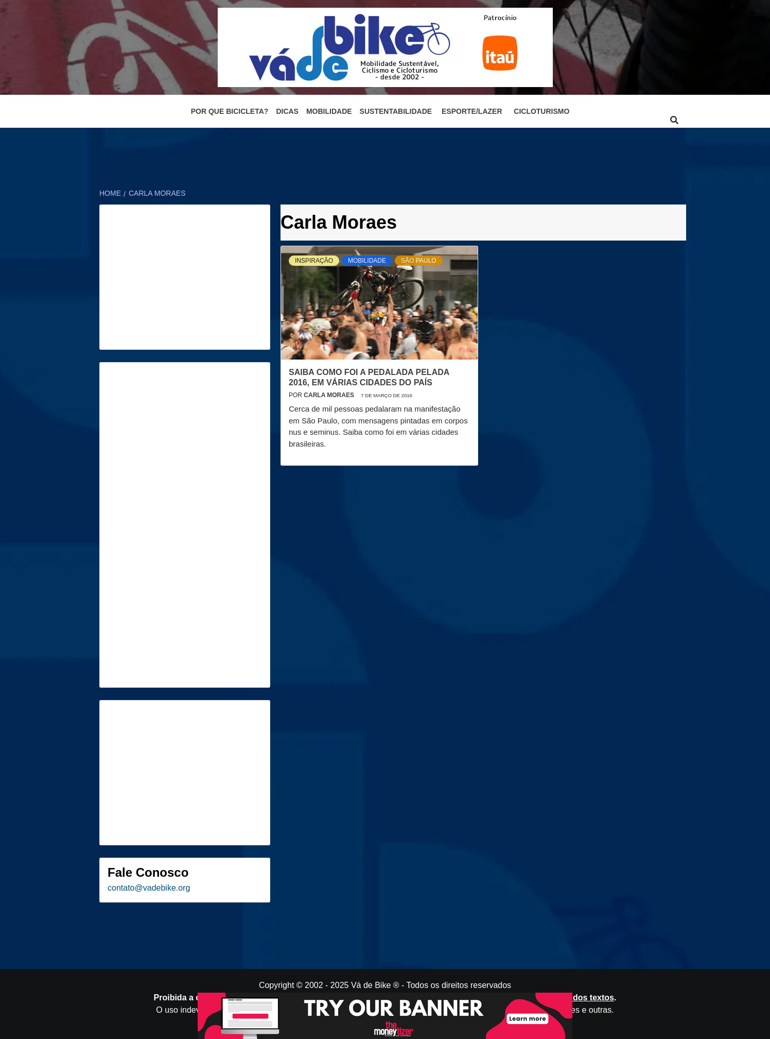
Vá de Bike (371, 985)
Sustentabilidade (396, 111)
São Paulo (418, 260)
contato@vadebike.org (149, 887)
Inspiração (314, 260)
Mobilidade (329, 111)
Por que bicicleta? (230, 111)
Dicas (287, 111)
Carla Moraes (330, 395)
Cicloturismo (541, 111)
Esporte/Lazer (472, 111)
